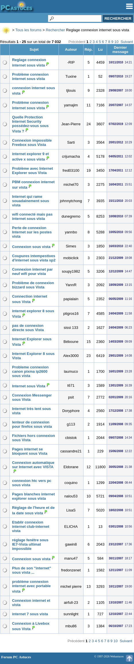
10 (116, 42)
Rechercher (55, 30)
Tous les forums (28, 30)
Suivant (127, 42)
